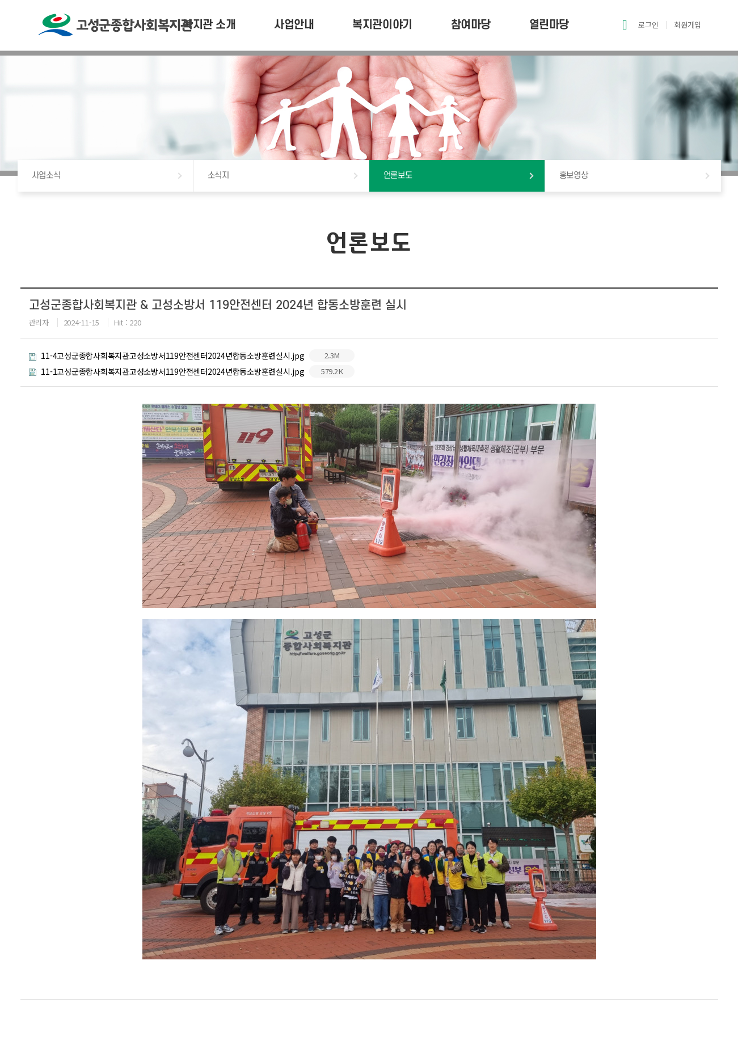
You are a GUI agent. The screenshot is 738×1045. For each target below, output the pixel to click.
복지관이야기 (382, 25)
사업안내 (294, 25)
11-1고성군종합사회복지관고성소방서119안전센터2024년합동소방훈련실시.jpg (192, 371)
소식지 (218, 175)
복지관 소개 (209, 25)
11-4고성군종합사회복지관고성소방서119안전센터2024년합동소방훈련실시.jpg (192, 355)
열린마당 (549, 25)
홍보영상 (573, 175)
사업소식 (46, 175)
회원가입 (687, 24)
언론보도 (397, 175)
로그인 (648, 24)
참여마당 (471, 25)
